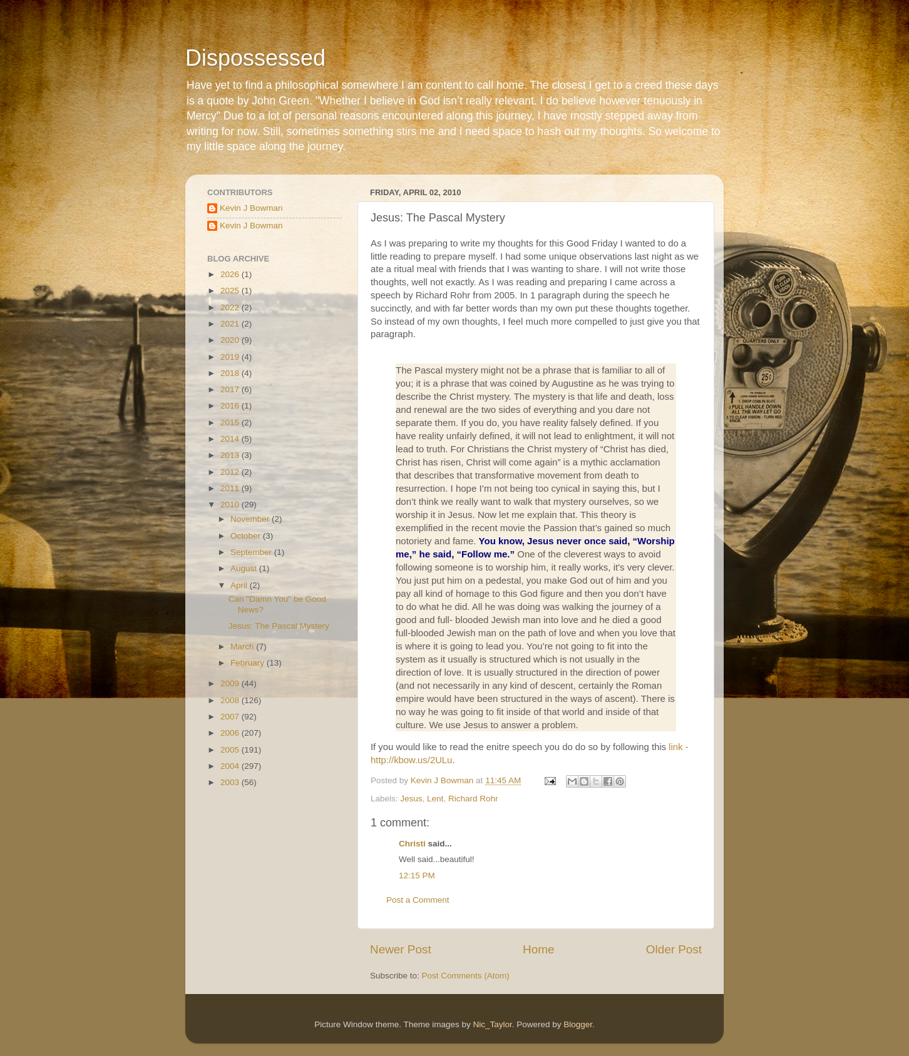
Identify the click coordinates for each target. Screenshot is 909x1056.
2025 (231, 290)
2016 (231, 405)
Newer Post (400, 949)
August (244, 568)
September (252, 552)
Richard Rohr (473, 798)
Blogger (577, 1024)
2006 (231, 733)
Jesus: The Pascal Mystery (279, 626)
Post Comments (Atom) (466, 975)
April (240, 585)
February (248, 663)
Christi (412, 843)
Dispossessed (255, 58)
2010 (231, 504)
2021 (231, 323)
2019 (231, 357)
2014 (231, 439)
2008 (231, 700)
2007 (231, 716)
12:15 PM (417, 875)
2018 (231, 373)
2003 (231, 782)
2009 (231, 683)
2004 (231, 766)
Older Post (674, 949)
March (243, 646)
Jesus (411, 798)
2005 (231, 749)
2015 (231, 422)
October (246, 536)
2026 (231, 274)
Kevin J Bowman (251, 208)
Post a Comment (417, 900)
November (251, 519)
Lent (435, 798)
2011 (231, 488)
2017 (231, 389)
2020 (231, 340)
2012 (231, 472)
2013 (231, 455)
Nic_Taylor (492, 1024)
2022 (231, 307)
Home (538, 949)
